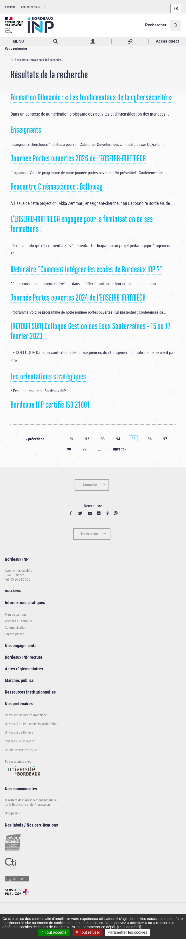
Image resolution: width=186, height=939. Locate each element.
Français (175, 5)
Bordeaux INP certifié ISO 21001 (50, 405)
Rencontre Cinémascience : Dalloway (56, 187)
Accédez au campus (18, 621)
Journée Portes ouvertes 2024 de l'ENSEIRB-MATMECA (78, 298)
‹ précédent (35, 439)
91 (72, 439)
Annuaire (10, 7)
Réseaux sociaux (130, 41)
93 (103, 439)
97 (165, 439)
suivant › (119, 449)
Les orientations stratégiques (48, 376)
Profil (93, 41)
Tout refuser (87, 932)
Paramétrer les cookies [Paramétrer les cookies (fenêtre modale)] (127, 932)
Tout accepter (54, 932)
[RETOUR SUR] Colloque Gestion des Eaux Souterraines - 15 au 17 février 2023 (90, 331)
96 (150, 439)
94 (118, 439)
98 (69, 449)
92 (87, 439)
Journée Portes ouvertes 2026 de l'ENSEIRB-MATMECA (78, 158)
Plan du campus (15, 614)
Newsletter (89, 533)
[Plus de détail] (129, 927)
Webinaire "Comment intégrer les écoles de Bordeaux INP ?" (86, 269)
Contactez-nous (30, 7)
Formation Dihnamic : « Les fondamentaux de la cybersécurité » (91, 97)
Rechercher (155, 25)
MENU (18, 41)
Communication (15, 627)
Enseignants (25, 130)
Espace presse (14, 634)
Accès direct (167, 41)
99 (84, 449)
